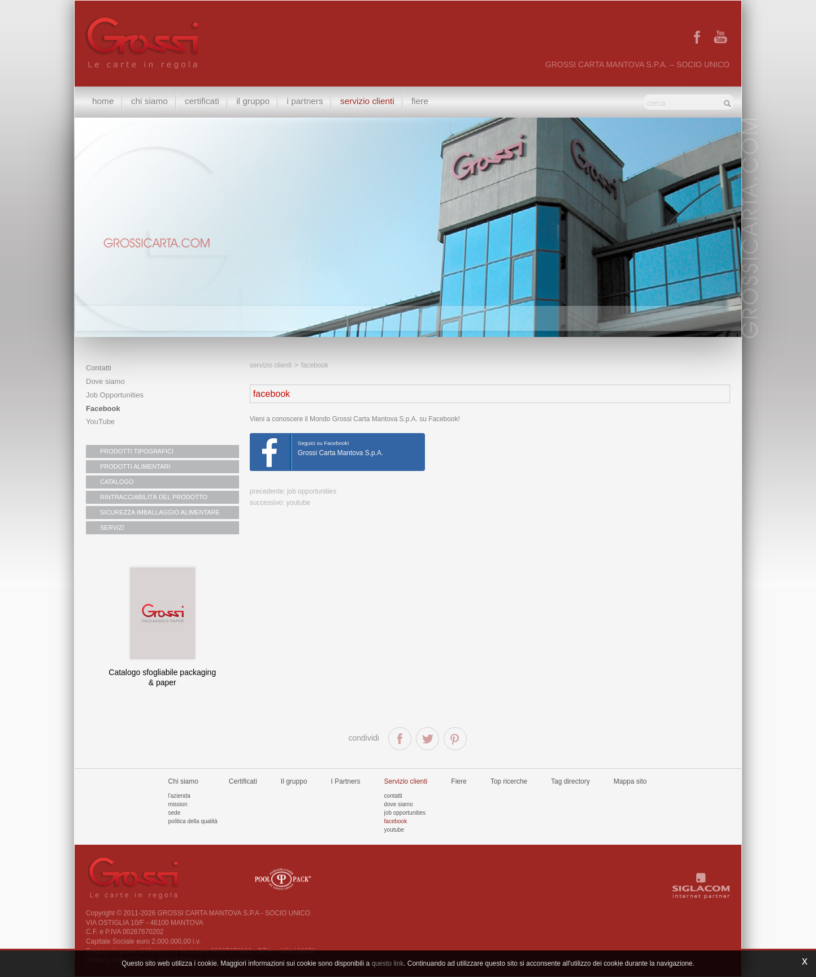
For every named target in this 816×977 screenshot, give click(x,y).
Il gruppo (294, 781)
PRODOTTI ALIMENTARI (135, 466)
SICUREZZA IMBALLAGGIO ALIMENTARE (160, 512)
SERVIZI (112, 527)
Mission (178, 804)
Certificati (204, 101)
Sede (174, 813)
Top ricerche (509, 781)
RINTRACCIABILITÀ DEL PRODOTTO (153, 497)
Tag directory (570, 781)
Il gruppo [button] (255, 101)
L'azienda (179, 796)
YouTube (100, 421)
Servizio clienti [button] (372, 101)
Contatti (98, 368)
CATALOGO (117, 481)
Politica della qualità (193, 821)
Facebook (103, 408)
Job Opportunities (115, 395)
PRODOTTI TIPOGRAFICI (136, 451)
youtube (298, 503)
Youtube (394, 830)
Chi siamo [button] (150, 101)
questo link (387, 963)
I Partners (308, 101)
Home (103, 101)
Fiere (425, 101)
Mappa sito (630, 781)
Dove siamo (105, 381)
